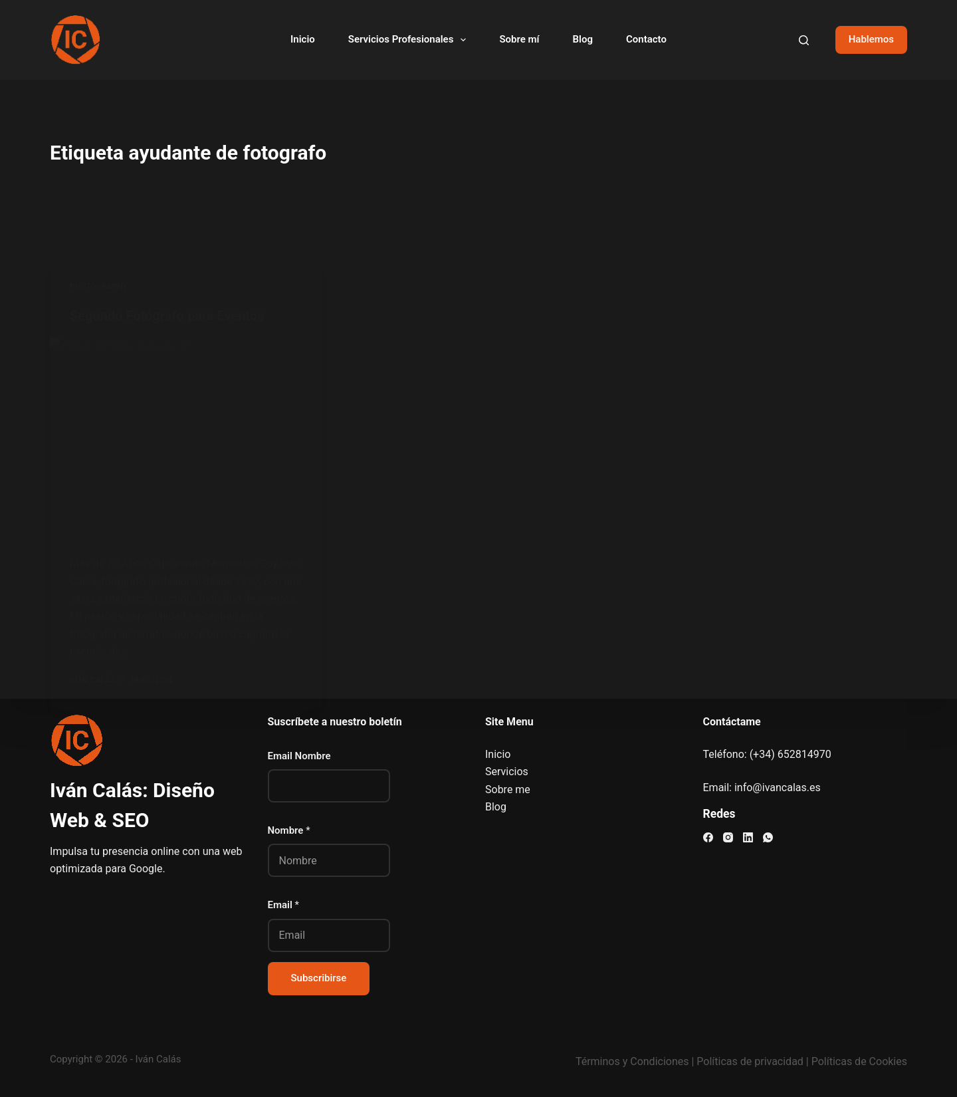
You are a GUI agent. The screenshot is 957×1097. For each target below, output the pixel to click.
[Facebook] (708, 837)
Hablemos (871, 39)
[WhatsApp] (768, 837)
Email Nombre (299, 756)
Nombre (289, 830)
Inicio (302, 39)
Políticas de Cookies (859, 1061)
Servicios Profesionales (410, 40)
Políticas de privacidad (749, 1061)
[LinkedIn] (748, 837)
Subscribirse (319, 978)
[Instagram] (728, 837)
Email (284, 905)
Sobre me (507, 789)
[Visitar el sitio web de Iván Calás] (75, 40)
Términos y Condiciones (632, 1061)
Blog (583, 39)
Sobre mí (519, 39)
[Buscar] (804, 40)
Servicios (506, 771)
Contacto (646, 39)
